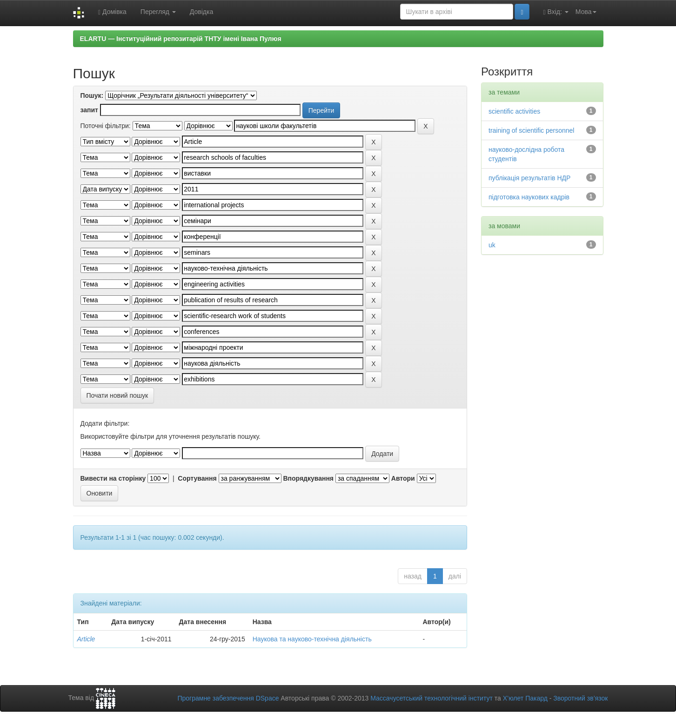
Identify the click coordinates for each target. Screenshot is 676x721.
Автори (403, 478)
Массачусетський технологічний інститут (431, 698)
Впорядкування (308, 478)
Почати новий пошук (117, 395)
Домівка (112, 12)
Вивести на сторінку (113, 478)
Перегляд (158, 11)
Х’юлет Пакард (525, 698)
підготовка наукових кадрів (529, 197)
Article (86, 639)
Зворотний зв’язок (580, 698)
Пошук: (92, 95)
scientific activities (514, 111)
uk (492, 245)
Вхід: (556, 12)
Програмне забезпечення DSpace (228, 698)
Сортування (197, 478)
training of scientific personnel (531, 130)
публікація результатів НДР (529, 178)
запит (89, 110)
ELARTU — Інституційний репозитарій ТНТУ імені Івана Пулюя (180, 38)
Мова (586, 11)
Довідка (201, 11)
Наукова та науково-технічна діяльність (312, 639)
